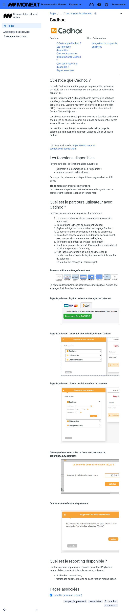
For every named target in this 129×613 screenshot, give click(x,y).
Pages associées (65, 70)
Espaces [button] (73, 4)
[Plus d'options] (121, 13)
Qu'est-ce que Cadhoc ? (68, 43)
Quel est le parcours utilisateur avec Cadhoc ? (68, 57)
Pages (53, 13)
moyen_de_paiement (75, 601)
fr (106, 601)
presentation (95, 601)
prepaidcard (111, 605)
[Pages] (21, 25)
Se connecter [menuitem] (119, 4)
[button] (4, 4)
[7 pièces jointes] (95, 13)
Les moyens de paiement (79, 13)
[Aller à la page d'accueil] (37, 4)
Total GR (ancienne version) (67, 595)
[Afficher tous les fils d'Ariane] (60, 13)
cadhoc (113, 601)
